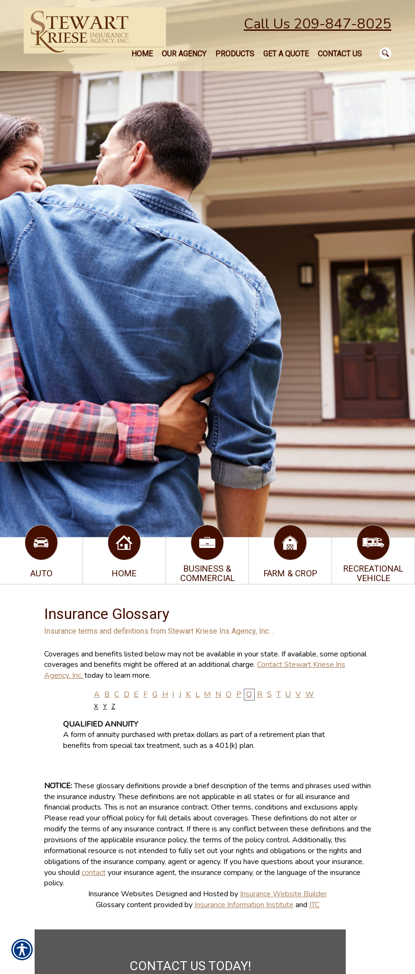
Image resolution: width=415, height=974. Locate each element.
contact (94, 872)
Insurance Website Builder (283, 894)
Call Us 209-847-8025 (317, 24)
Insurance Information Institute (244, 905)
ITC (314, 905)
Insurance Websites (121, 894)
